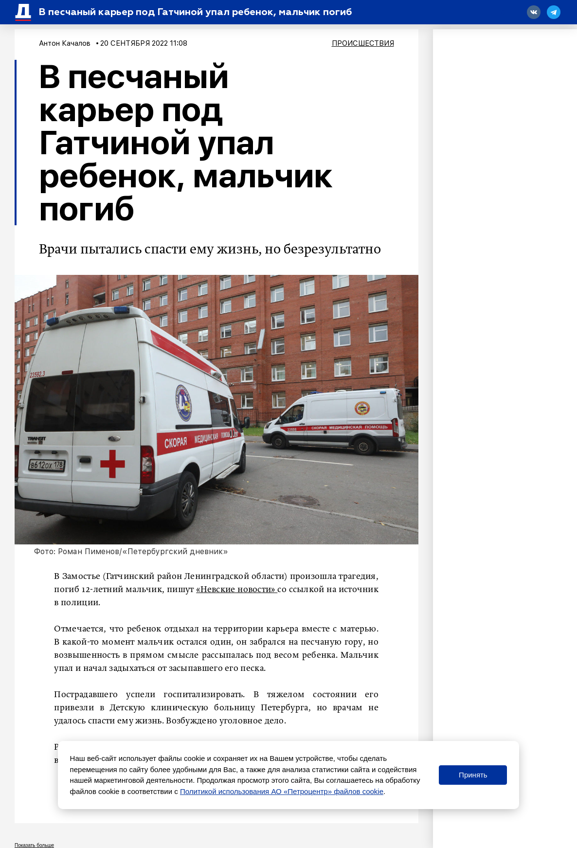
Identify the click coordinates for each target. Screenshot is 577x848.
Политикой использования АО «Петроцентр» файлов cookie (281, 791)
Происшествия (363, 43)
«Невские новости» (236, 589)
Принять (473, 775)
